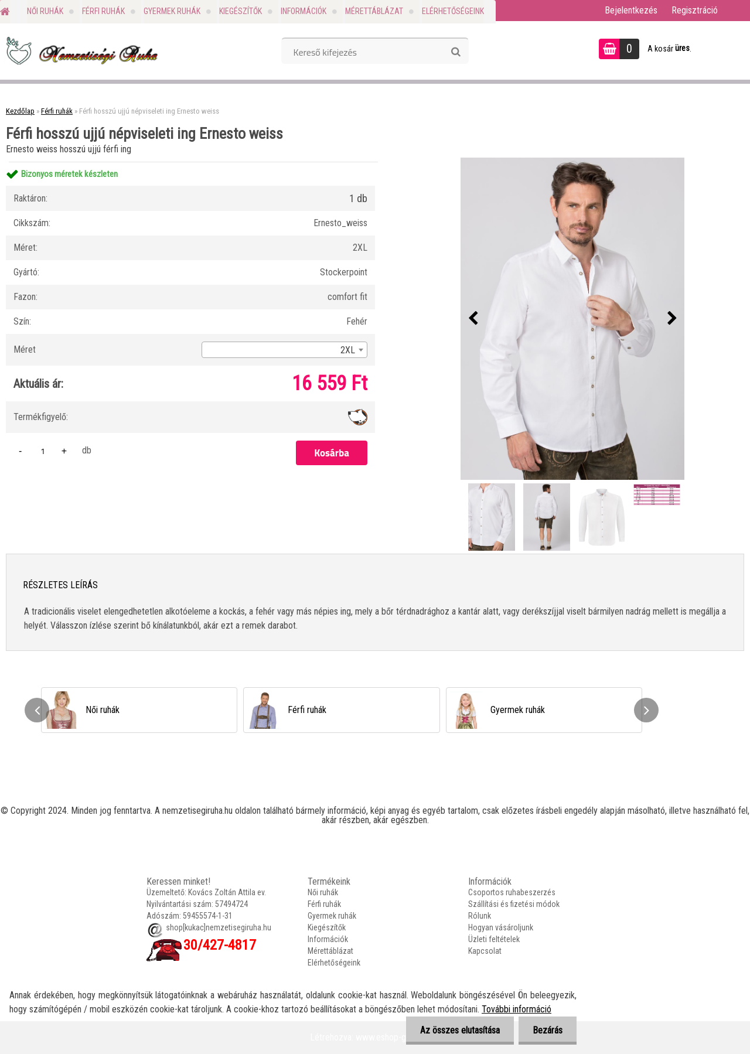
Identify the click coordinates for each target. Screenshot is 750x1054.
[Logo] (80, 50)
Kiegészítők (240, 11)
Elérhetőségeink (453, 11)
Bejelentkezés (631, 10)
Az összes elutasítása (458, 1030)
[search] (455, 52)
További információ (516, 1009)
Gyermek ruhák (172, 11)
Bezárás (547, 1030)
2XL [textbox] (347, 350)
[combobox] (284, 350)
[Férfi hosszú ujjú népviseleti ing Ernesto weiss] (572, 319)
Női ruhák (45, 11)
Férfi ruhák (103, 11)
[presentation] (473, 318)
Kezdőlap (20, 111)
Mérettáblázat (374, 11)
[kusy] (42, 451)
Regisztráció (694, 10)
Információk (303, 11)
